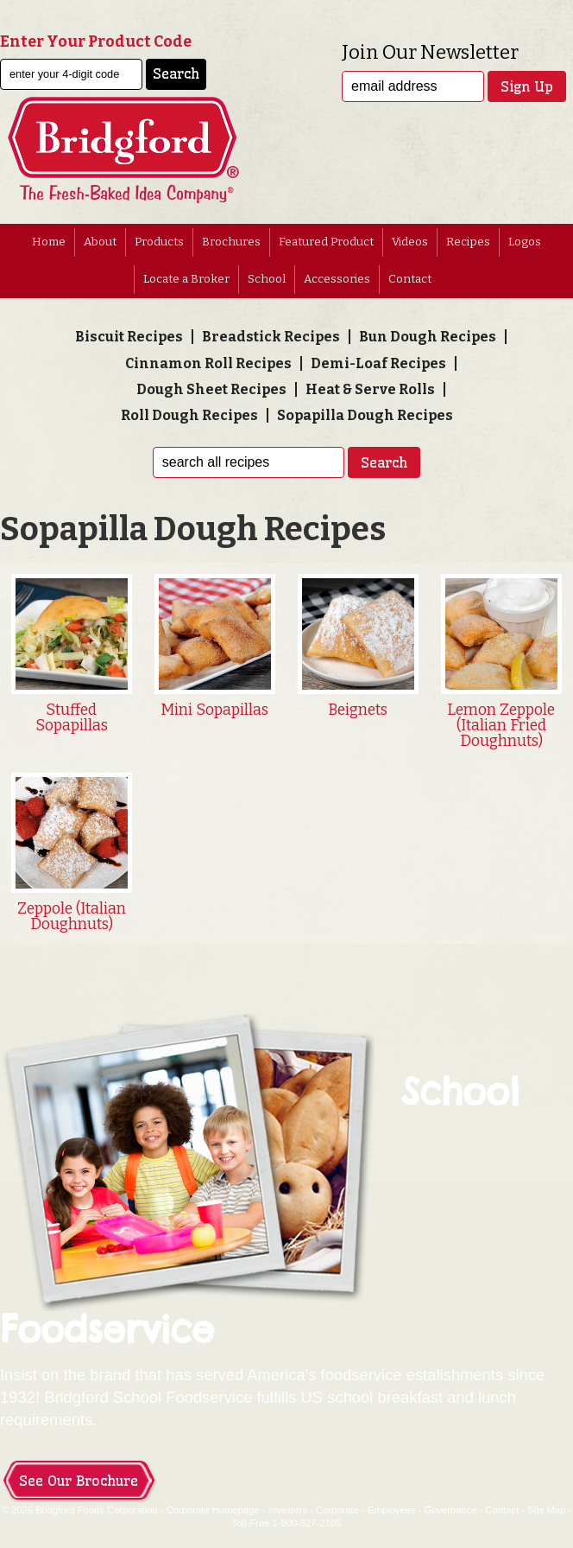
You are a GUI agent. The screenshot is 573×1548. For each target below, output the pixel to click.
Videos (410, 242)
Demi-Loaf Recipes (378, 363)
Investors (288, 1510)
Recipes (468, 242)
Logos (524, 242)
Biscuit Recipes (129, 336)
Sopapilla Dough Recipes (365, 415)
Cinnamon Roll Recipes (208, 363)
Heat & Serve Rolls (370, 389)
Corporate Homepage (213, 1510)
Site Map (546, 1510)
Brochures (231, 242)
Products (159, 242)
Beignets (357, 710)
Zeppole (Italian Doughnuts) (71, 916)
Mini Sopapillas (214, 710)
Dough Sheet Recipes (211, 389)
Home (49, 242)
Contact (409, 279)
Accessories (337, 279)
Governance (450, 1510)
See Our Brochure (78, 1480)
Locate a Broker (186, 279)
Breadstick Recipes (271, 336)
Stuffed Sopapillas (71, 718)
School (267, 279)
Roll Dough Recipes (189, 415)
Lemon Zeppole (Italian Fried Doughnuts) (501, 725)
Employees (392, 1510)
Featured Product (326, 242)
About (100, 242)
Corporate (337, 1510)
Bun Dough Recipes (427, 336)
